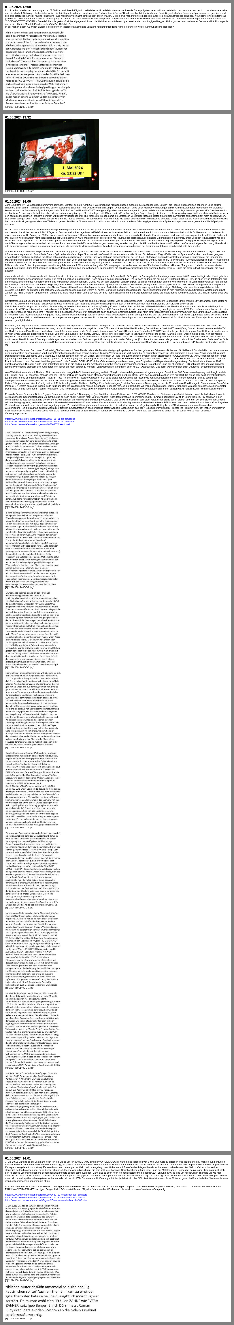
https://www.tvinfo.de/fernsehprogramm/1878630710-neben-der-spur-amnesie (46, 1194)
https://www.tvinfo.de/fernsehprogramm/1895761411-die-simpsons (40, 418)
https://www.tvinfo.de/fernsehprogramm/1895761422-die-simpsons (40, 421)
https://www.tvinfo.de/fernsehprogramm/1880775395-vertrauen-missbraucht (45, 1197)
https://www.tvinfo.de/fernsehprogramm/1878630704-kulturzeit (38, 424)
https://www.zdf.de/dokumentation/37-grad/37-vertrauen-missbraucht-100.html (46, 1200)
